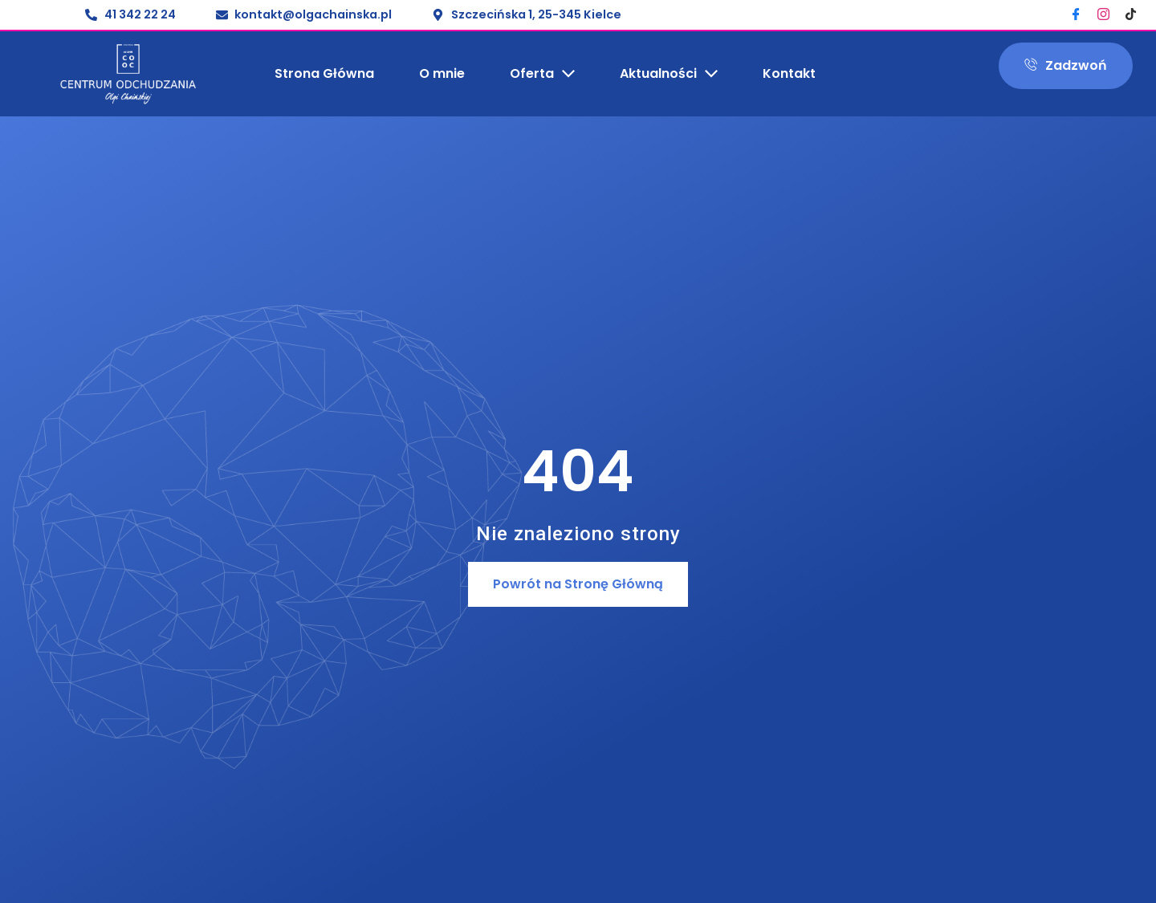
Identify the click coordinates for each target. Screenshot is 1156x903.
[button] (578, 584)
